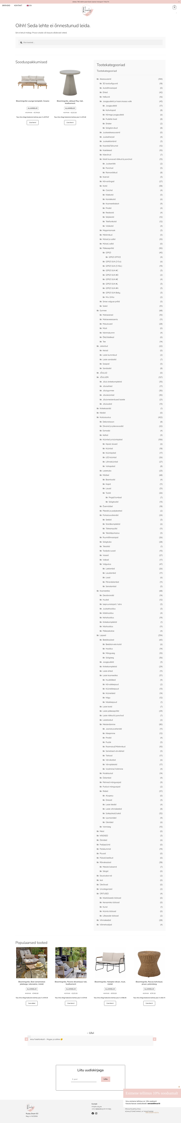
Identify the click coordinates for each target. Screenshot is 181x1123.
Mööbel (106, 475)
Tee (104, 341)
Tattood (109, 755)
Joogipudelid (111, 106)
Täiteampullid (111, 528)
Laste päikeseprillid (111, 711)
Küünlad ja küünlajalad (112, 439)
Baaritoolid (110, 479)
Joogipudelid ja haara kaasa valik (117, 101)
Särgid (105, 871)
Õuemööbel (108, 506)
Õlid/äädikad (108, 337)
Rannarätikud (111, 172)
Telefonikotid (111, 221)
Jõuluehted (107, 386)
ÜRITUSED (104, 893)
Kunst (105, 907)
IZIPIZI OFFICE (115, 257)
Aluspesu (109, 796)
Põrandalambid (112, 582)
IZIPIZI (108, 252)
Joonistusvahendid (114, 729)
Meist (102, 831)
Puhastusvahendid (110, 515)
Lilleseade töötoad (111, 916)
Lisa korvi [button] (32, 122)
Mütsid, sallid (108, 244)
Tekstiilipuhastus (112, 533)
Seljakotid (110, 217)
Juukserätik (111, 164)
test (101, 880)
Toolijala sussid (109, 551)
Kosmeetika (105, 591)
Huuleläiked (111, 680)
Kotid (105, 186)
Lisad (108, 577)
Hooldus (109, 649)
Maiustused (107, 324)
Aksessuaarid (105, 79)
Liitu (106, 1079)
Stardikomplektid (113, 524)
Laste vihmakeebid (114, 809)
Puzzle (108, 742)
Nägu (108, 697)
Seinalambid (111, 586)
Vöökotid (109, 226)
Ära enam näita (152, 1113)
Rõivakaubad (105, 862)
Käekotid (109, 195)
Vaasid (106, 555)
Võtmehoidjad (106, 925)
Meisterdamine (109, 724)
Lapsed (103, 635)
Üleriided (109, 822)
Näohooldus (108, 626)
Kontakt (18, 5)
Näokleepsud (111, 702)
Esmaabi (106, 431)
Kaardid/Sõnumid (110, 146)
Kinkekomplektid (110, 622)
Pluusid (103, 853)
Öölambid (107, 778)
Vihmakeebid (105, 920)
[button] (154, 1039)
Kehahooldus (108, 617)
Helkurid (106, 97)
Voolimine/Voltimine (114, 769)
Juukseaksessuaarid (111, 132)
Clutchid (109, 190)
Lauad (108, 488)
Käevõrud (107, 155)
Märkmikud (107, 235)
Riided (105, 791)
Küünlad (109, 448)
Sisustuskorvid (106, 876)
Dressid (109, 800)
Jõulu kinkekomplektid (112, 382)
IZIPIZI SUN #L (112, 284)
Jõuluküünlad (108, 395)
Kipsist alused (111, 444)
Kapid (108, 484)
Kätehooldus (108, 613)
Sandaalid (107, 368)
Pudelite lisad (111, 119)
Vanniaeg (107, 827)
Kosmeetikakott (112, 203)
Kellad (105, 435)
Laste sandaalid (109, 359)
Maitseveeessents (110, 319)
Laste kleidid (111, 804)
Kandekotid (111, 199)
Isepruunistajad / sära (112, 604)
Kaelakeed (107, 150)
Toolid (108, 493)
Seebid (109, 520)
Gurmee (103, 310)
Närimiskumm (109, 333)
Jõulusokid (107, 404)
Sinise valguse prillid (111, 301)
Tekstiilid (106, 546)
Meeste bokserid (110, 867)
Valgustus (107, 564)
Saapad (106, 364)
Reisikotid (110, 212)
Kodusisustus (105, 417)
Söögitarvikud (112, 128)
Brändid (6, 5)
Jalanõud (104, 346)
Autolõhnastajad (110, 88)
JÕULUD (103, 373)
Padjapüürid (105, 844)
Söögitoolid (113, 502)
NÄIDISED (104, 835)
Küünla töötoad (109, 911)
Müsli (105, 328)
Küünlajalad (111, 453)
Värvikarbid (111, 760)
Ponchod (109, 168)
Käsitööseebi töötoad (112, 898)
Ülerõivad (104, 884)
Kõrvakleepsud (112, 684)
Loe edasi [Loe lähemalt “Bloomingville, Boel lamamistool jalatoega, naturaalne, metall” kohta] (31, 1003)
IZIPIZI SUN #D (112, 275)
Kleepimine (110, 733)
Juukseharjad (108, 137)
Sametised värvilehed (115, 751)
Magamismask (109, 230)
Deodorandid (108, 595)
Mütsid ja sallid (109, 239)
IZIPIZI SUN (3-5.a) (113, 261)
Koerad (106, 177)
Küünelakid (110, 693)
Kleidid (103, 413)
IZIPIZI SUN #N (112, 288)
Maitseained (108, 315)
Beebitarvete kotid (113, 644)
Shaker (109, 123)
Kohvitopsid (111, 110)
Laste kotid (107, 706)
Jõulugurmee (108, 390)
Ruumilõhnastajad (110, 537)
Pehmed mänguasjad (112, 782)
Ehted (105, 92)
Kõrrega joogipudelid (115, 115)
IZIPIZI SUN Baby (113, 293)
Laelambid (110, 568)
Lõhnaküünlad (112, 462)
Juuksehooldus (109, 609)
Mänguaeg (110, 653)
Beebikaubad (108, 640)
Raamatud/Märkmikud (115, 746)
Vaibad (106, 560)
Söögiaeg (110, 658)
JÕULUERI (104, 377)
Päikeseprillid (108, 248)
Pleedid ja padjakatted (112, 511)
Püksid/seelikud (106, 858)
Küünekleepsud (112, 689)
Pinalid (108, 208)
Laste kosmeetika (110, 675)
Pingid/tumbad (115, 497)
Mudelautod (108, 773)
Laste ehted (108, 671)
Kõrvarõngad (108, 181)
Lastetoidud (108, 720)
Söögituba (107, 542)
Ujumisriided (111, 818)
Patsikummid (105, 849)
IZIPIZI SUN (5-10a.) (114, 266)
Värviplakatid (111, 764)
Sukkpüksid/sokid (113, 813)
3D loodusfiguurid (110, 83)
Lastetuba (107, 471)
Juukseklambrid (109, 141)
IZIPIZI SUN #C (112, 270)
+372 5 (94, 1109)
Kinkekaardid (105, 408)
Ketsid (105, 350)
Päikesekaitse (108, 631)
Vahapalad (110, 466)
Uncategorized (106, 889)
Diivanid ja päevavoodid (113, 426)
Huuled (106, 600)
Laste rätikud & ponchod (113, 715)
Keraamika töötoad (111, 902)
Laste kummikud (110, 355)
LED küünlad (111, 457)
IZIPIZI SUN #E (112, 279)
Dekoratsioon (108, 422)
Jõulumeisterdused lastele (114, 399)
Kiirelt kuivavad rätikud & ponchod (117, 159)
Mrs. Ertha (110, 297)
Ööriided (103, 840)
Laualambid (111, 573)
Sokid (105, 306)
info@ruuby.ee (97, 1106)
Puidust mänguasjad (111, 787)
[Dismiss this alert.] (179, 2)
